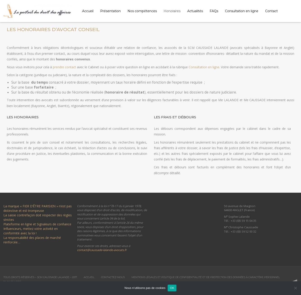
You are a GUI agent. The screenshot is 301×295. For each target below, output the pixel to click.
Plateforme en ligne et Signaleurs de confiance (37, 224)
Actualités (195, 11)
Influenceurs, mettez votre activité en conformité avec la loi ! (30, 230)
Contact (271, 11)
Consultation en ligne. (204, 67)
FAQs (214, 11)
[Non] (295, 288)
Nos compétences (142, 11)
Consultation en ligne (241, 11)
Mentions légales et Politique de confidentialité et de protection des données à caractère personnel (206, 277)
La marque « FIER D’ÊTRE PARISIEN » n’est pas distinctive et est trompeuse (37, 208)
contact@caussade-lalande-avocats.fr (102, 250)
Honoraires (172, 11)
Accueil (87, 11)
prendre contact (64, 67)
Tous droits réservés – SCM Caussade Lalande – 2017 (40, 277)
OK (172, 288)
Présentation (110, 11)
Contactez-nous (113, 277)
